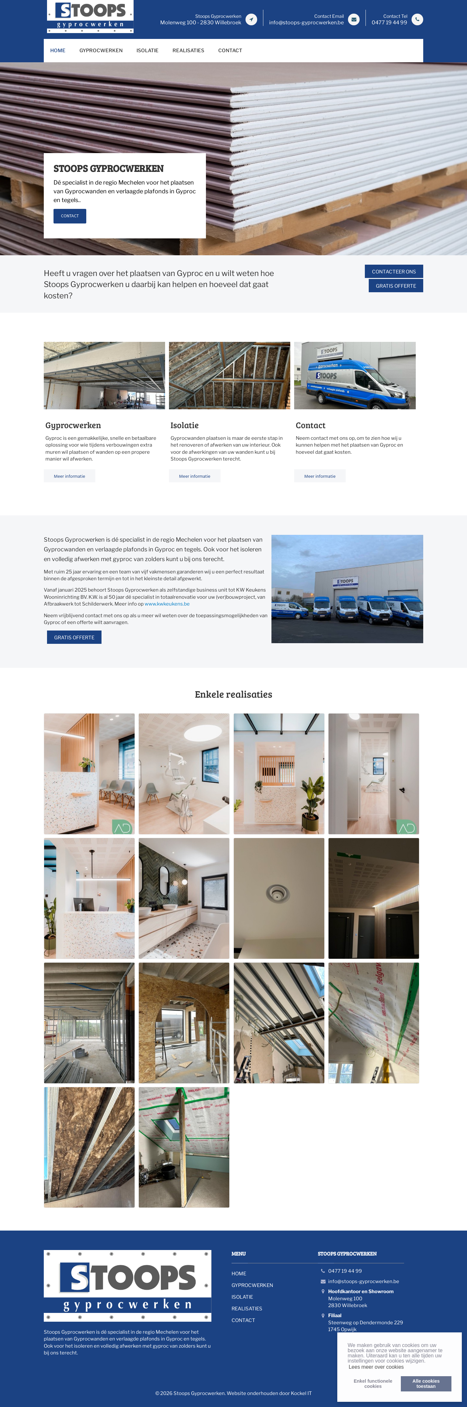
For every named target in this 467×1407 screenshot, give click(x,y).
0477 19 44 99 (345, 1271)
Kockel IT (301, 1393)
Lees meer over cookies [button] (376, 1367)
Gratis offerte (396, 286)
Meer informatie (69, 476)
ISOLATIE (148, 51)
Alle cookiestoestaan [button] (426, 1383)
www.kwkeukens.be (167, 604)
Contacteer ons (394, 272)
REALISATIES (188, 51)
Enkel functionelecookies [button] (373, 1383)
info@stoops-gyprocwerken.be (363, 1281)
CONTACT (230, 51)
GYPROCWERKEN (101, 51)
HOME (58, 51)
